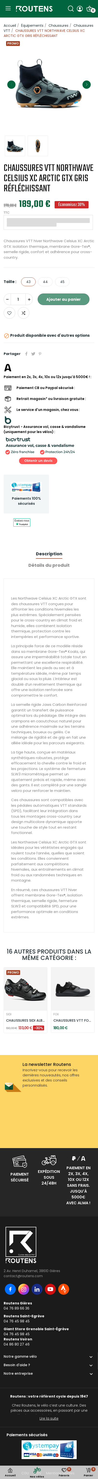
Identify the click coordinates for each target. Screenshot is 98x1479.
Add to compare (23, 312)
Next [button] (86, 84)
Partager (26, 353)
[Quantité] (18, 299)
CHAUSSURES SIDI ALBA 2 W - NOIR (25, 1020)
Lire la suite (49, 1418)
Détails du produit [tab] (49, 565)
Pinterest (40, 353)
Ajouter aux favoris (9, 312)
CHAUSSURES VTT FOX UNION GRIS (72, 1020)
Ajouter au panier (63, 299)
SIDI (8, 1014)
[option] (49, 84)
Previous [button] (11, 84)
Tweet (33, 353)
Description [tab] (49, 554)
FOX (56, 1014)
